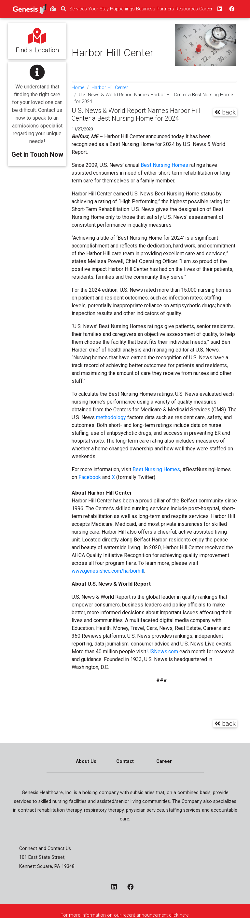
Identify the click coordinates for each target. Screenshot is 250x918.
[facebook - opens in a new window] (133, 887)
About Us (86, 761)
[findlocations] (52, 9)
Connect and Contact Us (45, 848)
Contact (125, 761)
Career (164, 761)
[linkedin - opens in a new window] (117, 887)
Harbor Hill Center (109, 87)
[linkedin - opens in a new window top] (219, 9)
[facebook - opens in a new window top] (231, 9)
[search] (63, 9)
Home (78, 87)
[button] (37, 109)
